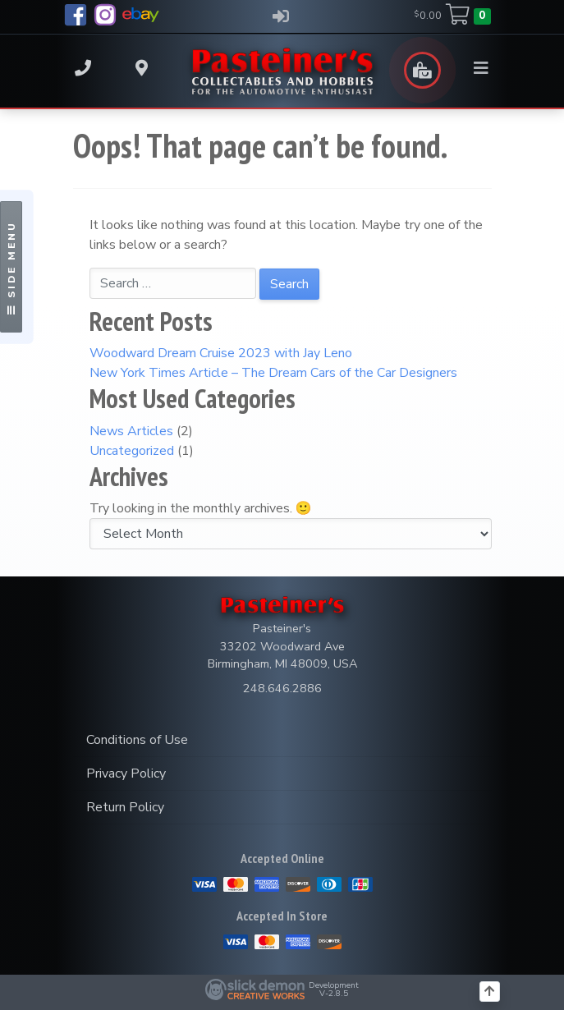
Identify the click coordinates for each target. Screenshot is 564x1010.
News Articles (131, 431)
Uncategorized (131, 451)
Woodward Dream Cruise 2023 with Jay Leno (220, 353)
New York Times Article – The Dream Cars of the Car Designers (273, 373)
